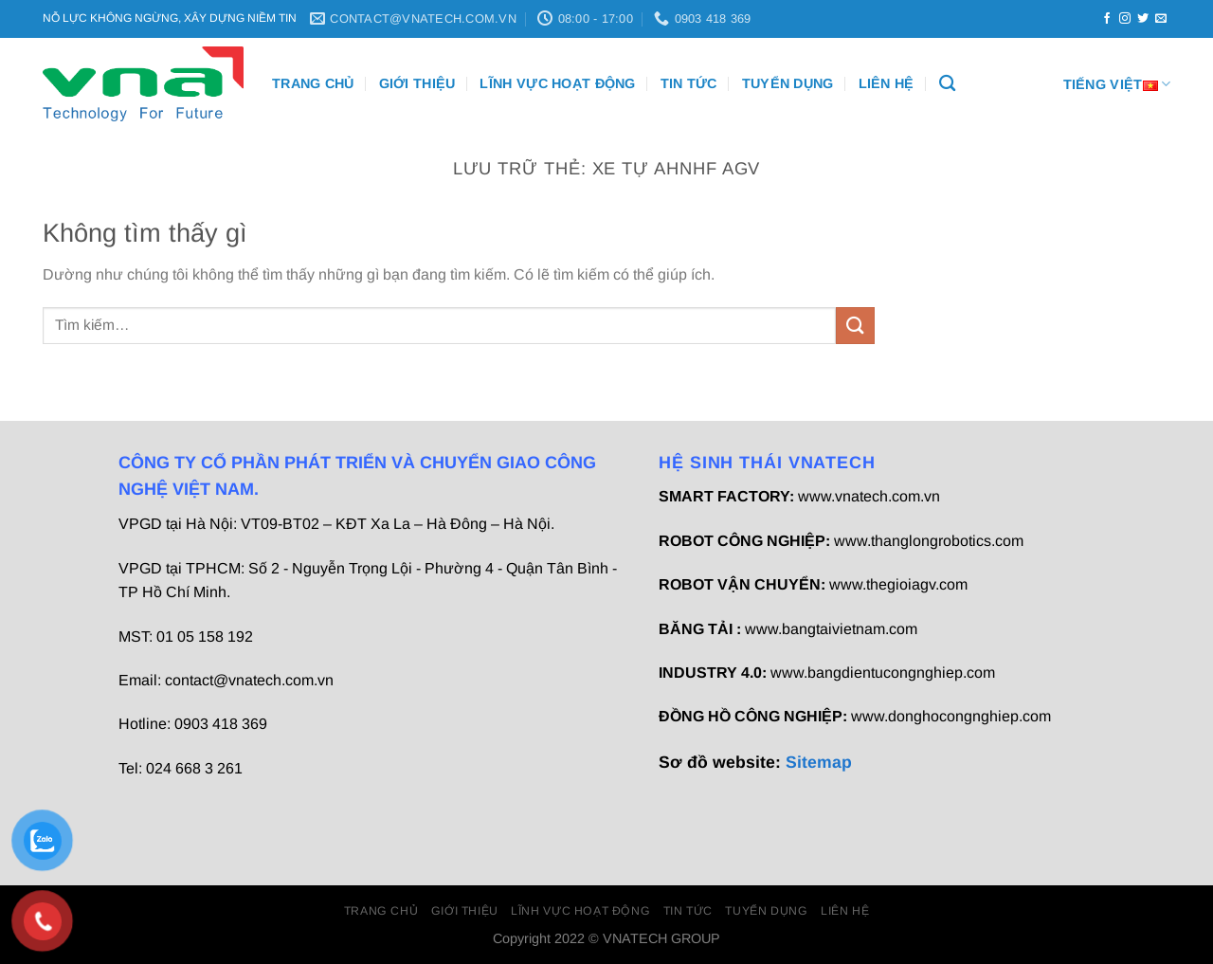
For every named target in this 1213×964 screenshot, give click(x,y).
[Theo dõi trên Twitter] (1143, 19)
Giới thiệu (417, 83)
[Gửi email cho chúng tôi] (1161, 19)
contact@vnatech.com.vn (249, 680)
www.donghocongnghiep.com (951, 716)
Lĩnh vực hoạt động (557, 83)
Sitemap (819, 762)
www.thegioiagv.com (898, 584)
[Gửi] (855, 325)
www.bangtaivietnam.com (831, 629)
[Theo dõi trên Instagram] (1125, 19)
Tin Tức (689, 83)
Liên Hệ (886, 83)
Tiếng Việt (1116, 84)
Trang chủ (313, 83)
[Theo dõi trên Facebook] (1107, 19)
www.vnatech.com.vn (869, 496)
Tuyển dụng (788, 83)
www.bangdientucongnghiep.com (882, 672)
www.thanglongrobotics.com (928, 541)
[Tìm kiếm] (947, 83)
